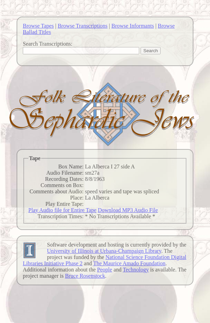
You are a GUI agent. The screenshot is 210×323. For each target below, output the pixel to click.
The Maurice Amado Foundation (129, 263)
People (104, 270)
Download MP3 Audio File (128, 210)
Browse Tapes (38, 26)
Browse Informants (133, 26)
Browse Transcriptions (82, 26)
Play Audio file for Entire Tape (62, 210)
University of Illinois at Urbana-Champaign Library (104, 251)
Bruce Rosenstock (85, 276)
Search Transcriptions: (48, 44)
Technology (136, 270)
